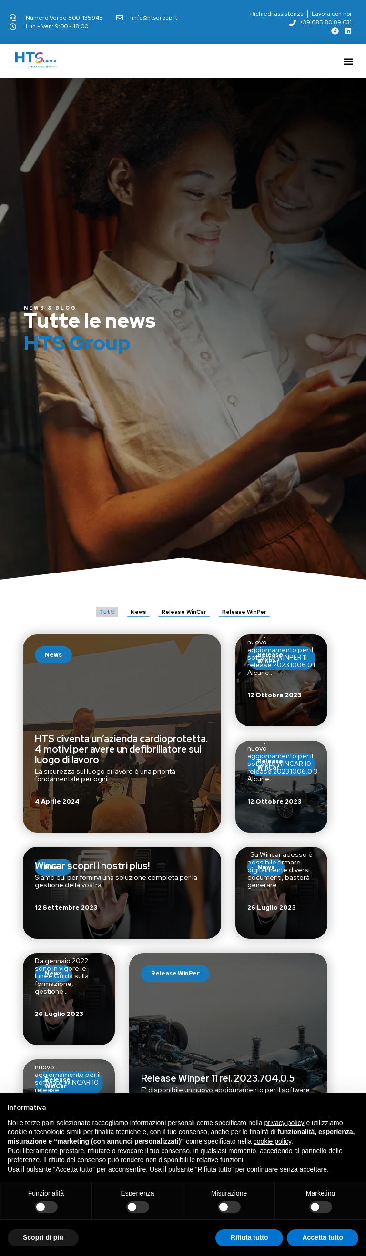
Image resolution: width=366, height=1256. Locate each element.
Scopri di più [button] (43, 1237)
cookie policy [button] (272, 1141)
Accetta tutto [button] (322, 1237)
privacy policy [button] (284, 1122)
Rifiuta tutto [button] (249, 1237)
